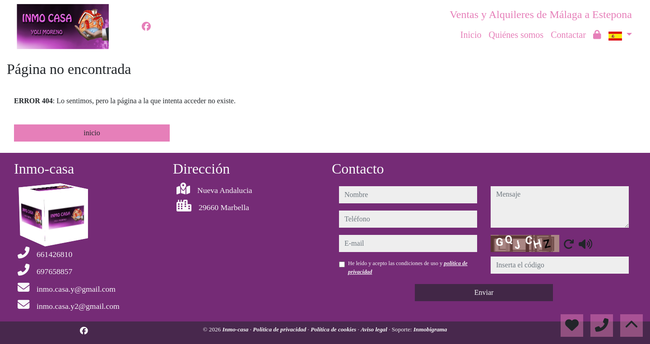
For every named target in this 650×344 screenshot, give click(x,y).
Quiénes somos (515, 35)
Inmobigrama (430, 329)
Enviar (484, 292)
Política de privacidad (280, 329)
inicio (92, 133)
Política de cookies (334, 329)
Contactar (568, 35)
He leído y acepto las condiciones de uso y (408, 267)
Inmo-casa (236, 329)
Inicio (471, 35)
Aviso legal (375, 329)
